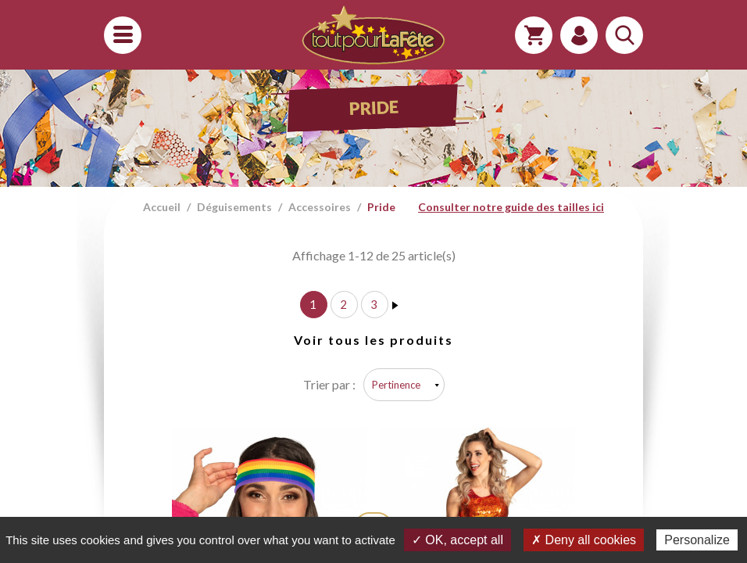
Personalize (697, 540)
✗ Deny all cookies (583, 540)
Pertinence (396, 384)
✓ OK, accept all (457, 540)
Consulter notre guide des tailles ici (511, 206)
